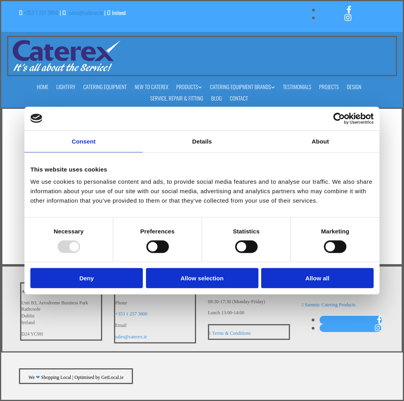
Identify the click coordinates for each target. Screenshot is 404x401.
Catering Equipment (105, 86)
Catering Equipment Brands (240, 86)
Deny (86, 278)
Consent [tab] (84, 141)
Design (354, 86)
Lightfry (65, 86)
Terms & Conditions (231, 333)
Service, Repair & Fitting (176, 98)
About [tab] (320, 141)
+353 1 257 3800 (41, 12)
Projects (329, 86)
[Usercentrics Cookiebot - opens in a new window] (339, 118)
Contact (239, 98)
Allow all (317, 278)
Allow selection (201, 278)
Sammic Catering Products (330, 305)
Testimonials (297, 86)
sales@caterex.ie (86, 12)
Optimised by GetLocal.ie (99, 377)
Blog (216, 98)
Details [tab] (202, 141)
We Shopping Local (49, 377)
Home (43, 86)
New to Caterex (151, 86)
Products (187, 86)
